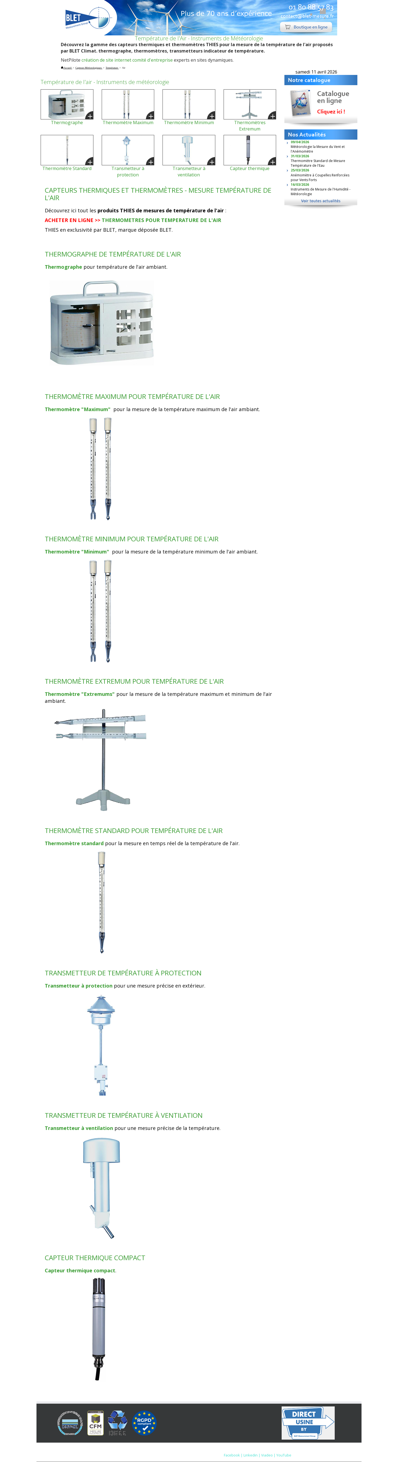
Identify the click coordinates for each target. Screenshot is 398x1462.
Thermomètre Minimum (189, 122)
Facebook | (233, 1455)
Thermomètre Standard (66, 168)
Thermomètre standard (74, 843)
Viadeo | (268, 1455)
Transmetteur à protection (127, 171)
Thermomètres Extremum (250, 125)
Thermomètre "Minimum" (78, 551)
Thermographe (67, 122)
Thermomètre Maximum (128, 122)
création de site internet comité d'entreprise (127, 60)
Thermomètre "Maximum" (78, 409)
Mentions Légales (232, 1449)
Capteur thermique (249, 168)
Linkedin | (251, 1455)
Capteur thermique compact (80, 1270)
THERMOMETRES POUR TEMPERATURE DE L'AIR (161, 220)
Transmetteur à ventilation (188, 171)
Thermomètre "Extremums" (80, 694)
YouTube (283, 1455)
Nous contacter (265, 1449)
